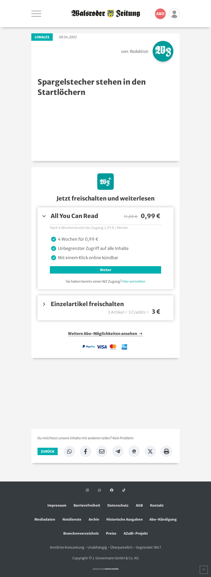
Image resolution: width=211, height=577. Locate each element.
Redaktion (139, 51)
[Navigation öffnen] (36, 13)
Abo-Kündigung (163, 519)
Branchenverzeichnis (81, 533)
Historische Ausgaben (124, 519)
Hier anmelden (133, 281)
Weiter (105, 270)
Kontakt (157, 505)
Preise (111, 533)
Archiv (94, 519)
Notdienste (71, 519)
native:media (111, 569)
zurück (47, 451)
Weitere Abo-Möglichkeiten (105, 333)
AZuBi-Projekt (136, 533)
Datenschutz (118, 505)
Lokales (42, 37)
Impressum (56, 505)
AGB (139, 505)
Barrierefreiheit (87, 505)
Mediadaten (44, 519)
